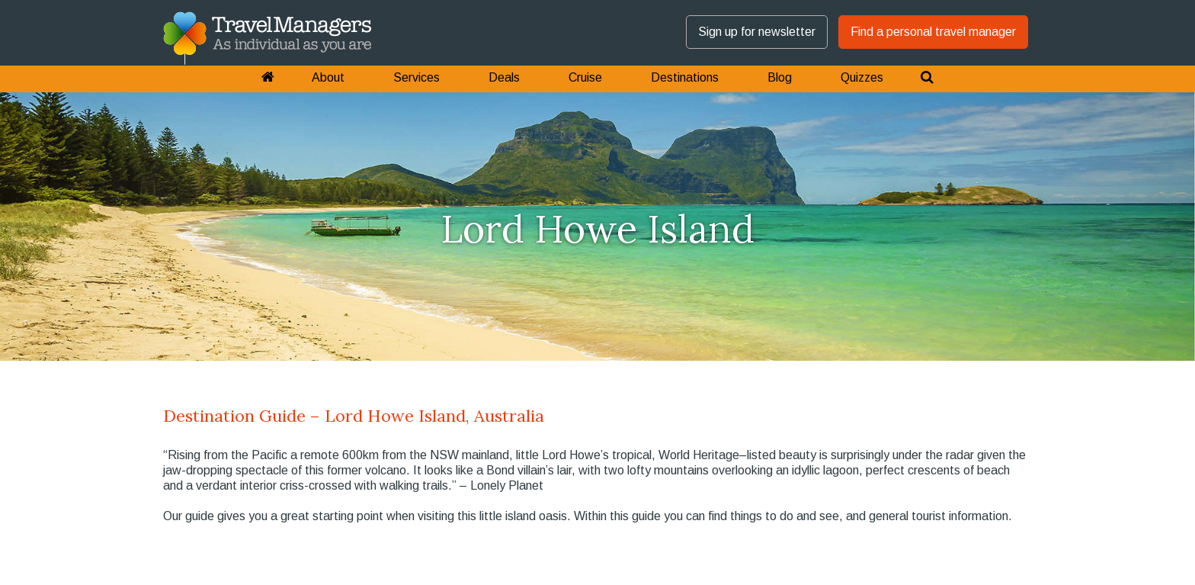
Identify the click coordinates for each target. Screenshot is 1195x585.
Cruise (585, 77)
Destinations (685, 77)
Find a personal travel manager (933, 31)
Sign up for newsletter (756, 31)
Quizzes (862, 77)
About (328, 77)
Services (416, 77)
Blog (779, 77)
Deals (504, 77)
